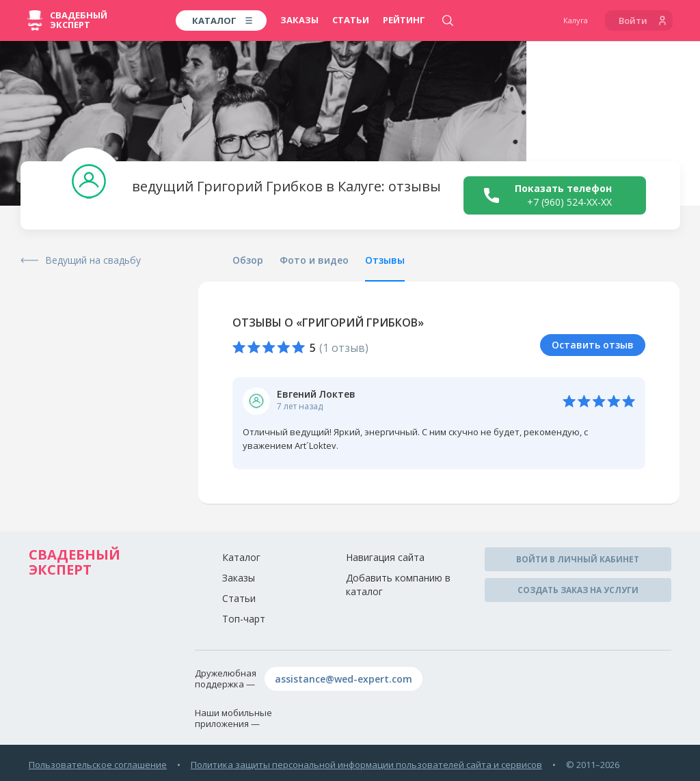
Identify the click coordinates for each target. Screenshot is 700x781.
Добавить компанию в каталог (398, 584)
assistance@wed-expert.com (343, 678)
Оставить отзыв (593, 344)
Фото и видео (314, 260)
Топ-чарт (243, 618)
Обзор (247, 260)
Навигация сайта (385, 557)
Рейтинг (404, 20)
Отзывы (385, 260)
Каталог (241, 557)
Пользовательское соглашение (98, 764)
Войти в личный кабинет (577, 559)
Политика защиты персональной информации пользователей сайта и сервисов (366, 764)
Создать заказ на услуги (577, 590)
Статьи (350, 20)
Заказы (299, 20)
